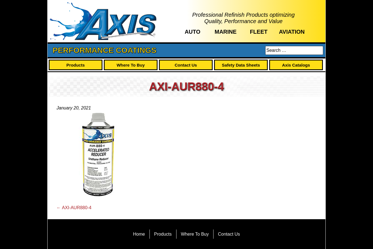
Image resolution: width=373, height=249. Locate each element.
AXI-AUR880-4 (74, 207)
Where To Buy (131, 65)
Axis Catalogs (296, 65)
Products (76, 65)
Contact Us (186, 65)
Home (139, 234)
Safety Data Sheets (241, 65)
